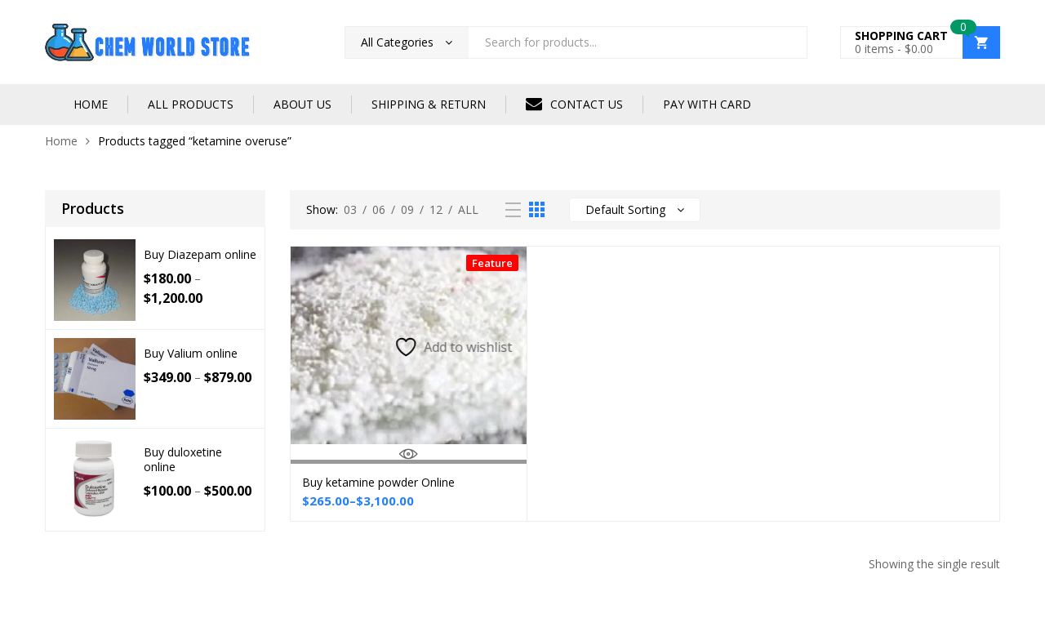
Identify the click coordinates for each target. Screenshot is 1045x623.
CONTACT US (574, 103)
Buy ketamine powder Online (378, 482)
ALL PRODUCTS (190, 104)
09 (407, 209)
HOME (90, 104)
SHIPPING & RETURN (428, 104)
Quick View (408, 454)
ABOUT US (302, 104)
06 (378, 209)
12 (435, 209)
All (468, 209)
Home (61, 141)
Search (788, 42)
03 (350, 209)
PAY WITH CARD (707, 104)
